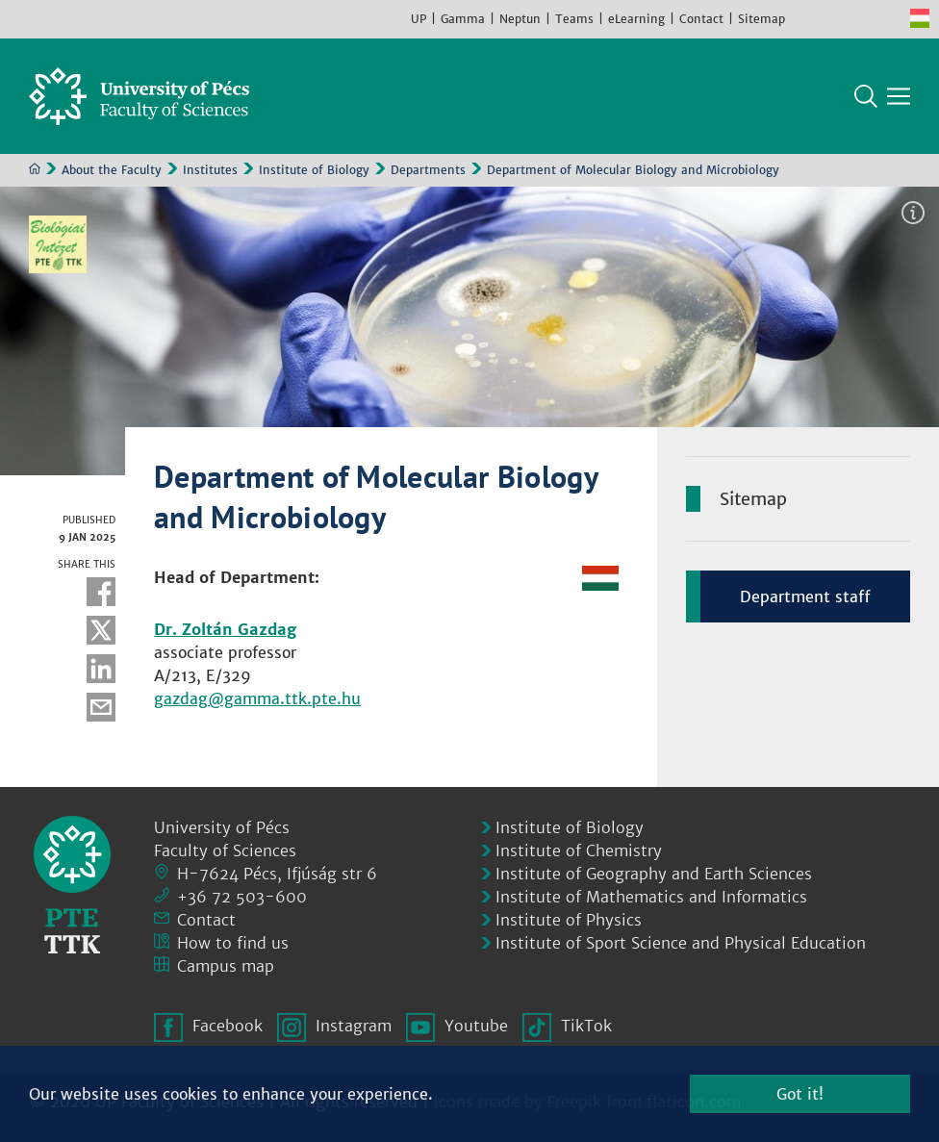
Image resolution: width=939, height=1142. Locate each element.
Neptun (520, 19)
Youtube (862, 18)
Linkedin (101, 668)
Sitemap (761, 19)
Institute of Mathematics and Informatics (651, 896)
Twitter (101, 630)
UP (418, 19)
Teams (574, 19)
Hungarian (919, 18)
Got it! (800, 1094)
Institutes (210, 170)
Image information (913, 212)
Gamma (463, 19)
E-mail (101, 707)
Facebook (804, 18)
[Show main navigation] (898, 96)
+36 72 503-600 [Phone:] (242, 896)
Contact (701, 19)
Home (34, 168)
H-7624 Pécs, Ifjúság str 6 (277, 873)
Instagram (833, 18)
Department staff (805, 596)
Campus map (225, 966)
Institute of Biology (314, 170)
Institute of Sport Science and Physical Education (680, 942)
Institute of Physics (568, 919)
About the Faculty (112, 170)
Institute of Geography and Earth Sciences (653, 873)
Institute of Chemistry (578, 850)
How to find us (233, 942)
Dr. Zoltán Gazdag (225, 629)
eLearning (636, 19)
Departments (428, 170)
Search (865, 96)
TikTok (891, 18)
